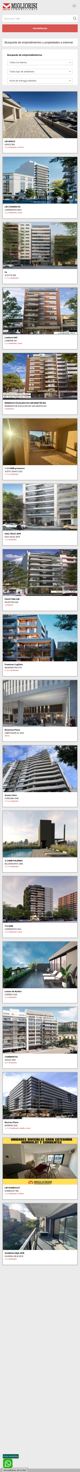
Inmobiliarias (40, 28)
